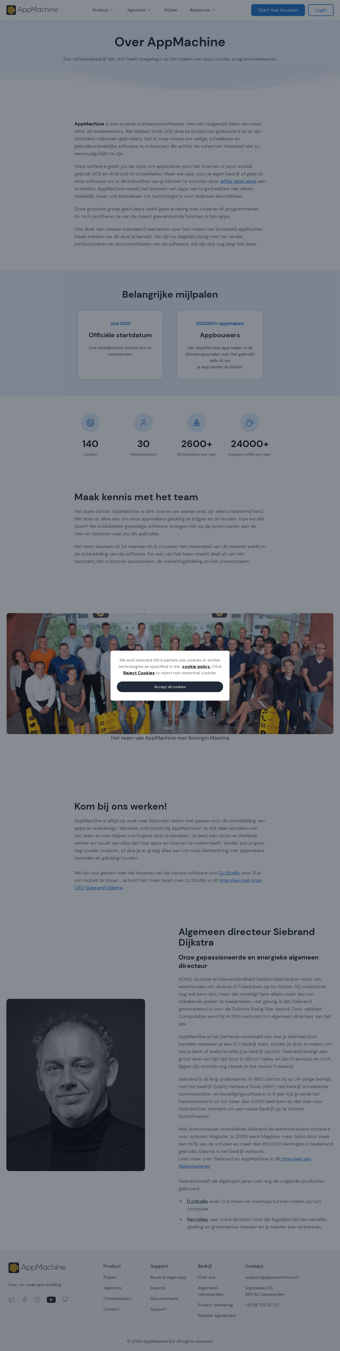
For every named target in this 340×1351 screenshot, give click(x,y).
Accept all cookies (170, 686)
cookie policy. (196, 666)
